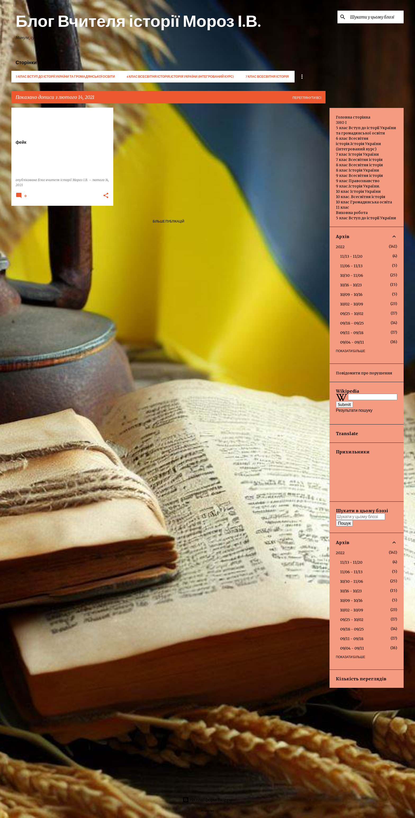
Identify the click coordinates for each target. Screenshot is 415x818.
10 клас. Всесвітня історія (360, 196)
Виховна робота (352, 212)
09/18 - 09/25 (352, 323)
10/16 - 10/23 (351, 285)
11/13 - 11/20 (351, 256)
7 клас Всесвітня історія (267, 76)
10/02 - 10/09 (351, 304)
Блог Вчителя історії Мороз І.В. (138, 20)
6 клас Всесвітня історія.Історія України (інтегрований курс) (180, 76)
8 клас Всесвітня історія (359, 165)
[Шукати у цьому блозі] (376, 17)
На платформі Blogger (208, 799)
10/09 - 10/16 (351, 294)
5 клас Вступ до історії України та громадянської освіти (65, 76)
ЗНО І (341, 122)
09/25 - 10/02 (351, 313)
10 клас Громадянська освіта (364, 202)
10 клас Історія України (358, 191)
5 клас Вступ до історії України (366, 218)
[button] (106, 195)
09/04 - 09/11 (352, 342)
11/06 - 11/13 (351, 266)
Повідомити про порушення (364, 373)
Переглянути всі (306, 98)
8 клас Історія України (357, 170)
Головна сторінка (353, 117)
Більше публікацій (168, 221)
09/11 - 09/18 (351, 332)
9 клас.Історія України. (358, 186)
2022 (340, 246)
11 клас (342, 207)
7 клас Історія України (357, 154)
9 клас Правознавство (358, 180)
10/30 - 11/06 (351, 275)
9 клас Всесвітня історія (359, 175)
